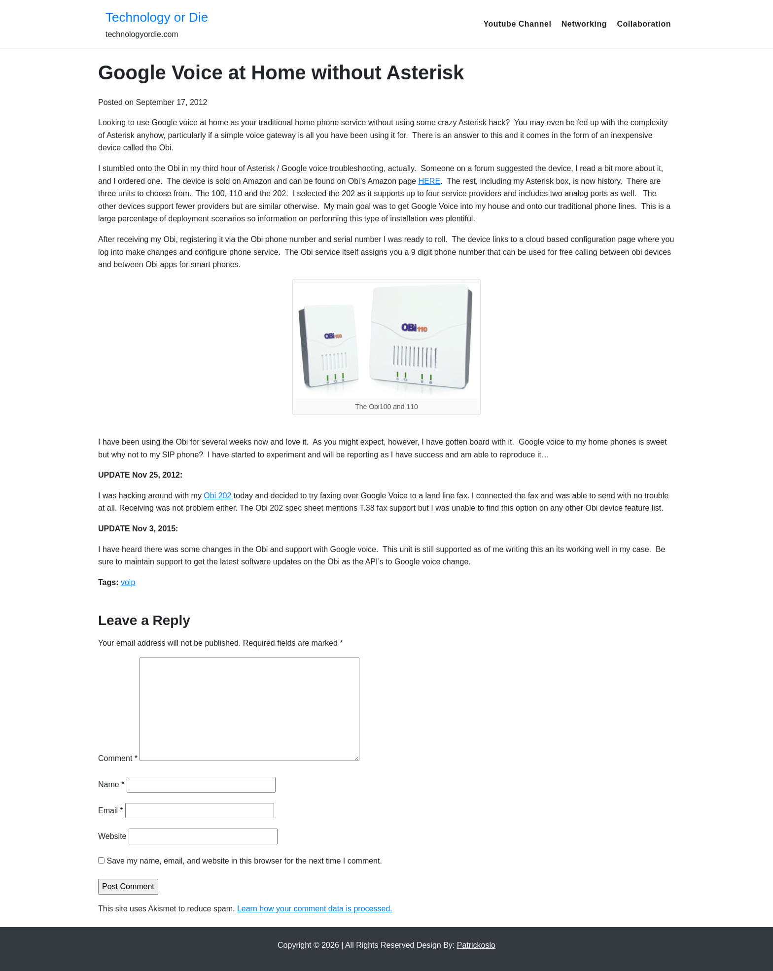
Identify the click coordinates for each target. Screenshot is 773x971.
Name (111, 784)
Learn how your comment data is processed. (314, 908)
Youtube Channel (517, 24)
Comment (118, 758)
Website (112, 836)
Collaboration (644, 24)
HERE (429, 181)
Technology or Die (156, 17)
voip (128, 582)
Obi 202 (217, 495)
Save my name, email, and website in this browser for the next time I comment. (244, 861)
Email (110, 810)
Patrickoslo (476, 945)
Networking (584, 24)
